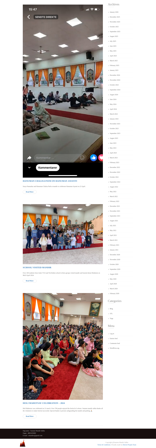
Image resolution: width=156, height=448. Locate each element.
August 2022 (114, 187)
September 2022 (115, 182)
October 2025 (114, 27)
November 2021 (115, 211)
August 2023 (114, 138)
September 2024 (115, 90)
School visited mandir (37, 267)
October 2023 (114, 128)
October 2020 (114, 264)
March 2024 (114, 114)
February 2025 (114, 65)
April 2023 (113, 153)
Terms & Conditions (103, 445)
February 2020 (114, 293)
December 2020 (115, 254)
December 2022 (115, 167)
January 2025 (114, 70)
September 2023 (115, 133)
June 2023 (113, 143)
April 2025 (113, 56)
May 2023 (113, 148)
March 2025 (114, 60)
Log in (112, 333)
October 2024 (114, 85)
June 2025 (113, 46)
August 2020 (114, 274)
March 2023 (114, 158)
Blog (111, 309)
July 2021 (113, 225)
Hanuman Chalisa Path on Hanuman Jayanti (50, 181)
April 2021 (113, 235)
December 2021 (115, 206)
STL (111, 313)
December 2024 (115, 75)
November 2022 (115, 172)
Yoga (111, 318)
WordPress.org (114, 348)
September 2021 (115, 216)
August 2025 (114, 36)
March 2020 (114, 288)
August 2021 (114, 221)
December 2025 (115, 17)
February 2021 (114, 245)
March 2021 (114, 240)
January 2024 (114, 119)
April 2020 (113, 284)
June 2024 (113, 99)
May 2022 (113, 191)
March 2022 (114, 196)
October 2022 (114, 177)
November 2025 (115, 22)
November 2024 (115, 80)
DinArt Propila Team (129, 445)
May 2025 (113, 51)
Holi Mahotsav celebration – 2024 (44, 403)
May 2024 (113, 104)
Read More (30, 192)
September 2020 (115, 269)
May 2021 (113, 230)
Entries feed (113, 338)
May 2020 (113, 279)
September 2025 (115, 31)
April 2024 (113, 109)
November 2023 (115, 124)
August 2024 (114, 94)
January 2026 (114, 12)
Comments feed (115, 343)
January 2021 (114, 250)
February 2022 (114, 201)
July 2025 (113, 41)
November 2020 (115, 259)
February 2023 (114, 162)
